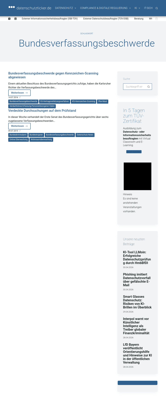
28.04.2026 (128, 337)
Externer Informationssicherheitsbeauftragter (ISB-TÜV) (50, 18)
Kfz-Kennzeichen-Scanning (83, 101)
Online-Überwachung (19, 139)
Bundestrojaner (36, 135)
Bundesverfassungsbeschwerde (23, 101)
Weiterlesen (21, 93)
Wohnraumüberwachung (41, 139)
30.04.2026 (128, 267)
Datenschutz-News (85, 135)
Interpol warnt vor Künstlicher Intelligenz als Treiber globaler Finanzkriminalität (136, 326)
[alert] (137, 186)
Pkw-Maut (102, 101)
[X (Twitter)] (9, 19)
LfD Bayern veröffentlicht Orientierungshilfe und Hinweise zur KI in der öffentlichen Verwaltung (137, 353)
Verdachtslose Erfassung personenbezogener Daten (32, 106)
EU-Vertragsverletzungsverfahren (54, 101)
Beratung (138, 18)
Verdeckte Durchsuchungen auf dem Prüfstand (42, 111)
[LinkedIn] (15, 19)
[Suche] (157, 8)
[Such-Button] (149, 86)
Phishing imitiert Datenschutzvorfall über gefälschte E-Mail (137, 279)
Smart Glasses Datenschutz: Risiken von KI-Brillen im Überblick (137, 302)
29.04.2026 (128, 312)
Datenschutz (66, 8)
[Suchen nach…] (134, 86)
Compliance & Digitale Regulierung (105, 8)
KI (138, 8)
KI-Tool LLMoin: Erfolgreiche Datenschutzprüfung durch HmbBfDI (137, 257)
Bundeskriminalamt (18, 135)
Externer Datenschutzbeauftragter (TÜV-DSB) (106, 18)
